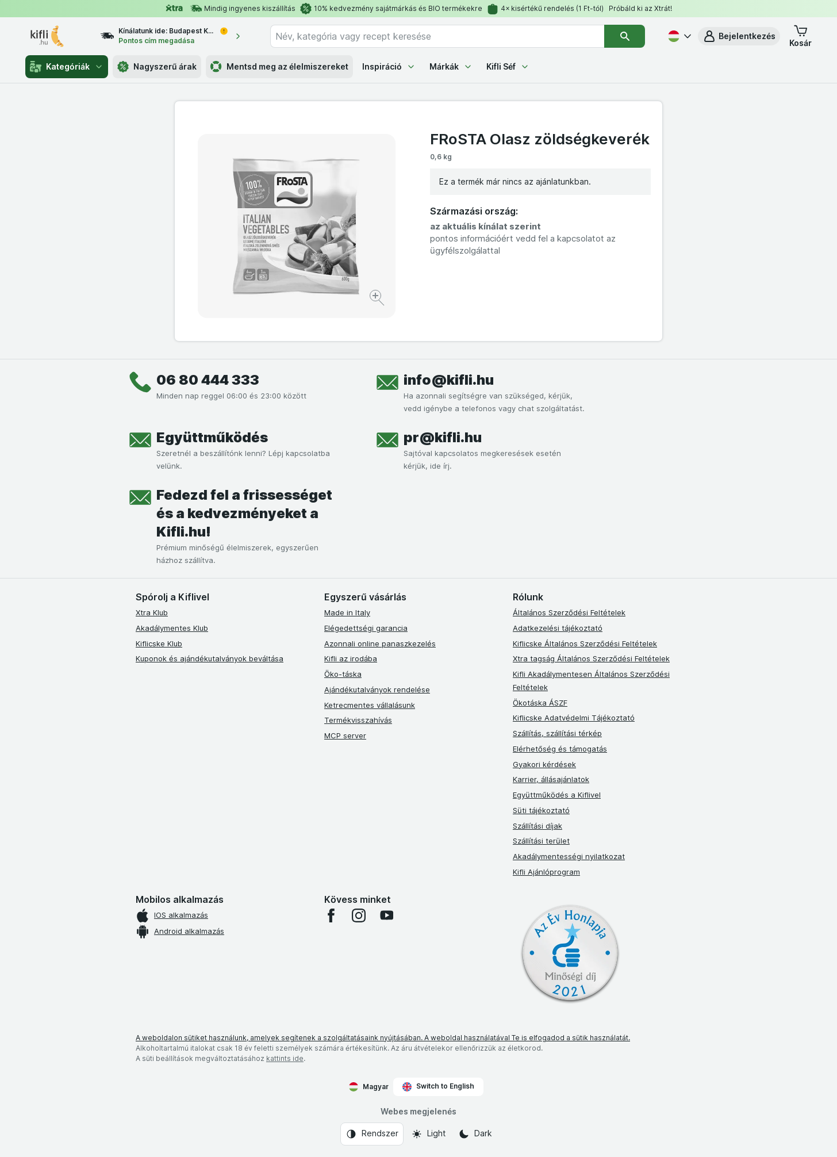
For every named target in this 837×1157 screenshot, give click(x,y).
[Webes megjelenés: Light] (428, 1133)
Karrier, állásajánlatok (551, 779)
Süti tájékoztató (541, 810)
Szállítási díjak (537, 825)
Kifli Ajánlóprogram (546, 871)
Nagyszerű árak (157, 66)
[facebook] (331, 915)
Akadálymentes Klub (172, 628)
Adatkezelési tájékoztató (557, 628)
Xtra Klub (152, 612)
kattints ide (285, 1058)
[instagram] (359, 915)
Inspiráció (389, 66)
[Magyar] (678, 36)
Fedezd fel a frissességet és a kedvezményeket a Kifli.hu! (244, 513)
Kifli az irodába (350, 658)
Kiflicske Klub (159, 643)
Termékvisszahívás (358, 720)
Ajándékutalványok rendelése (377, 689)
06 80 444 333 (207, 379)
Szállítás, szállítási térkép (557, 733)
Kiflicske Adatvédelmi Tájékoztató (574, 717)
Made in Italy (347, 612)
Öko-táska (343, 674)
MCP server (345, 735)
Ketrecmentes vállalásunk (369, 705)
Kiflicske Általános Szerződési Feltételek (585, 643)
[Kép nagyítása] (378, 299)
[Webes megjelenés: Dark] (475, 1133)
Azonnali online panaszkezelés (380, 643)
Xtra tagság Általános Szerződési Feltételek (591, 658)
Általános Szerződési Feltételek (569, 612)
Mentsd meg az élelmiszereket (279, 66)
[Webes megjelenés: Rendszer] (372, 1133)
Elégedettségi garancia (366, 628)
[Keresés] (624, 36)
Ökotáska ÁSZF (540, 702)
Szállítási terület (541, 840)
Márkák (451, 66)
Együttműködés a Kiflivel (557, 794)
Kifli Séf (507, 66)
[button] (739, 36)
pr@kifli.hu (443, 437)
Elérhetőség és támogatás (560, 748)
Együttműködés (212, 437)
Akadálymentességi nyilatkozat (569, 856)
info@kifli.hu (449, 379)
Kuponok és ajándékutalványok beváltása (209, 658)
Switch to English (438, 1086)
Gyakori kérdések (544, 764)
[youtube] (386, 915)
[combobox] (437, 36)
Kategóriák (66, 66)
